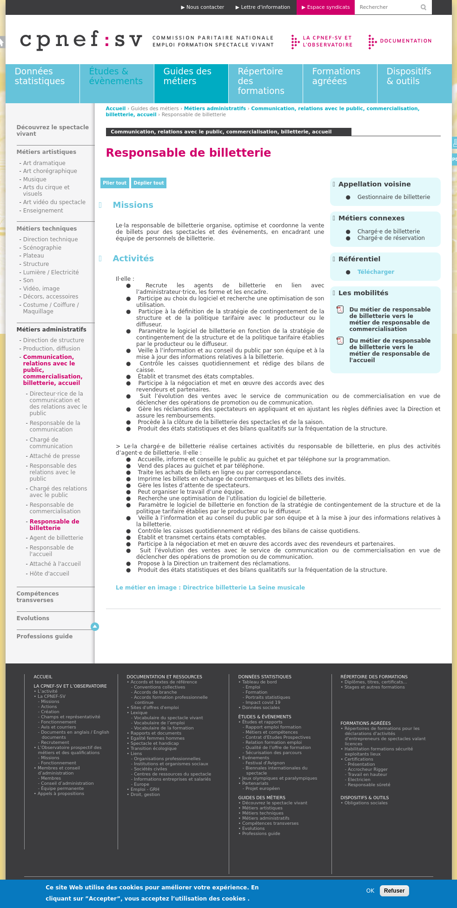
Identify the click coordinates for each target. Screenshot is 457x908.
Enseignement (43, 210)
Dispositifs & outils (409, 76)
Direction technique (50, 239)
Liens (136, 753)
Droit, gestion (145, 794)
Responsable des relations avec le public (53, 472)
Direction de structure (53, 340)
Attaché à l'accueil (55, 564)
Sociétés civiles (151, 768)
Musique (34, 179)
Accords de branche (156, 692)
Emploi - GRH (145, 789)
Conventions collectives (160, 686)
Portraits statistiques (268, 697)
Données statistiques (40, 76)
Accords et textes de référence (164, 681)
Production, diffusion (51, 348)
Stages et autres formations (375, 686)
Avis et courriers (59, 726)
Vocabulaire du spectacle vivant (169, 717)
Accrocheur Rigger (368, 769)
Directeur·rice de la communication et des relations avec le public (58, 404)
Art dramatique (44, 163)
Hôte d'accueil (49, 573)
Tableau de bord (260, 681)
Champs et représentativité (71, 716)
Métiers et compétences (272, 732)
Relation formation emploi (274, 742)
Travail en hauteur (368, 774)
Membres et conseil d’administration (59, 770)
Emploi (253, 686)
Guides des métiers (188, 76)
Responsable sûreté (370, 784)
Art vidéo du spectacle (54, 202)
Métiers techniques (47, 228)
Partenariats (256, 783)
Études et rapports (263, 721)
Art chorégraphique (50, 171)
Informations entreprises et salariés (173, 779)
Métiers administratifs (215, 109)
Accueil (116, 109)
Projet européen (263, 788)
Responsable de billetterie (54, 524)
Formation (256, 692)
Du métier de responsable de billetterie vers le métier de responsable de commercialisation (390, 319)
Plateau (33, 255)
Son (28, 280)
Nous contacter (205, 7)
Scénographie (42, 248)
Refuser (394, 891)
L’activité (48, 691)
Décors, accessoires (51, 296)
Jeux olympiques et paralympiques (280, 778)
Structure (36, 264)
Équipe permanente (63, 788)
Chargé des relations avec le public (58, 491)
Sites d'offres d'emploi (155, 707)
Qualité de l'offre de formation (278, 747)
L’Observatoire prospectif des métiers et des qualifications (69, 750)
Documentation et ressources (409, 39)
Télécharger (376, 272)
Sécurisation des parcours (274, 752)
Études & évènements (116, 76)
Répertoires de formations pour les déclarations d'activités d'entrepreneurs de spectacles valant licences (385, 736)
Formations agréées (336, 76)
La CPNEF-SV (52, 696)
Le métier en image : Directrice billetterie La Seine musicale (210, 587)
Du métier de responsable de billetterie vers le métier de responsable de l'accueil (390, 351)
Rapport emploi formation (273, 726)
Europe (142, 784)
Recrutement (55, 742)
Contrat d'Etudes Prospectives (278, 737)
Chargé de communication (51, 443)
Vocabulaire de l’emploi (160, 722)
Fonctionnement (59, 721)
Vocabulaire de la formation (164, 727)
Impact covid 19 (263, 702)
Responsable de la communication (55, 426)
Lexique (139, 712)
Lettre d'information (265, 7)
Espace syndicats (328, 7)
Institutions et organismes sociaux (171, 763)
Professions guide (45, 636)
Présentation (362, 764)
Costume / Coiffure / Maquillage (51, 308)
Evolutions (33, 618)
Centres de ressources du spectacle (173, 773)
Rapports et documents (156, 733)
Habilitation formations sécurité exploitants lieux (379, 751)
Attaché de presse (55, 456)
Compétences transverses (38, 596)
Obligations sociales (366, 802)
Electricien (360, 779)
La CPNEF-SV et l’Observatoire (323, 39)
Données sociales (261, 707)
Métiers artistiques (47, 152)
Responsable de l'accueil (52, 550)
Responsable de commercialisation (55, 508)
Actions (49, 706)
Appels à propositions (61, 793)
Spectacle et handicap (155, 743)
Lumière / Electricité (51, 272)
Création (51, 711)
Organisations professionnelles (167, 758)
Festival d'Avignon (265, 762)
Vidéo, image (41, 288)
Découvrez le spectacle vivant (275, 802)
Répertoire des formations (374, 676)
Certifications (359, 759)
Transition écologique (154, 748)
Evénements (256, 757)
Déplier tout (149, 183)
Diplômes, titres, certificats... (376, 681)
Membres (51, 778)
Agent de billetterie (57, 538)
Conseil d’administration (68, 783)
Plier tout (114, 183)
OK (370, 891)
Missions (51, 701)
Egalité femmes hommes (158, 738)
